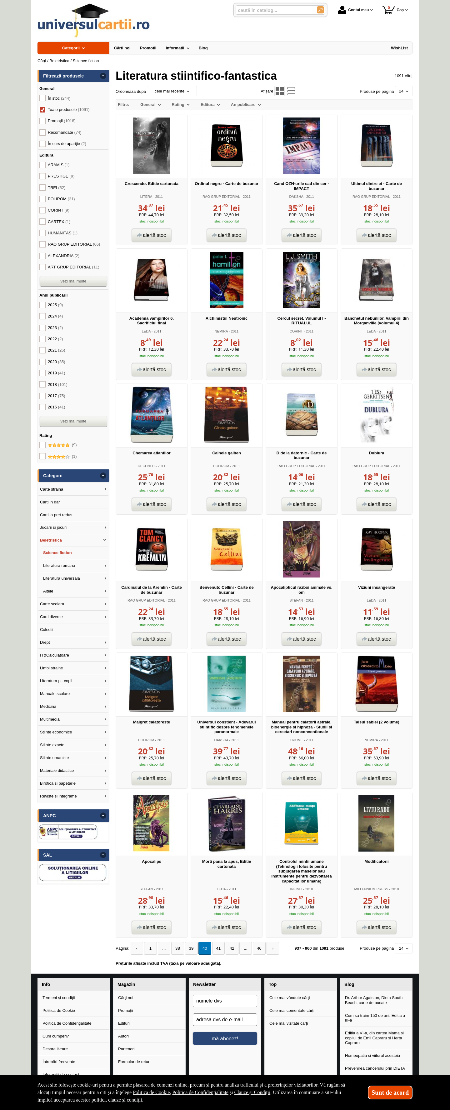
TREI (56, 187)
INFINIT (296, 889)
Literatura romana (59, 565)
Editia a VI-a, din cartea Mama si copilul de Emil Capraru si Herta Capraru (374, 1038)
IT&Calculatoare (54, 655)
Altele (48, 591)
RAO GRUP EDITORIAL (221, 196)
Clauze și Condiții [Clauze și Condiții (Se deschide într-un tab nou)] (252, 1092)
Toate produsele (69, 109)
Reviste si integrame (58, 796)
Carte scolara (52, 604)
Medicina (48, 706)
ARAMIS (58, 164)
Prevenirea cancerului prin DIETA (375, 1068)
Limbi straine (51, 668)
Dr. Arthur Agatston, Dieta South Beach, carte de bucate (373, 1000)
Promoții (125, 1010)
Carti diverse (51, 616)
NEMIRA (221, 331)
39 (189, 948)
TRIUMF (296, 740)
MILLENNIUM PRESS (371, 889)
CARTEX (59, 221)
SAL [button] (47, 855)
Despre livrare (55, 1049)
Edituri (124, 1023)
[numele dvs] (225, 1001)
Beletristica (51, 540)
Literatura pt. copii (56, 680)
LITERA (146, 196)
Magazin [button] (126, 984)
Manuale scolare (55, 693)
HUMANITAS (63, 233)
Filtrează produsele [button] (63, 75)
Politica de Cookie (58, 1010)
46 (254, 948)
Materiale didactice (57, 770)
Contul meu (353, 10)
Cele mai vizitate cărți (288, 1023)
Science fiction (57, 552)
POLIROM (221, 466)
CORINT (296, 331)
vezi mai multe (73, 281)
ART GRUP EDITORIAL (73, 267)
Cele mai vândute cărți (289, 997)
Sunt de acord (390, 1092)
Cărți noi (125, 997)
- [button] (103, 76)
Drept (45, 642)
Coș (393, 10)
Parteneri (126, 1049)
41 (215, 948)
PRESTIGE (61, 176)
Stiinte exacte (52, 744)
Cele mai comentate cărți (291, 1010)
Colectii (46, 629)
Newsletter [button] (204, 984)
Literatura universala (61, 578)
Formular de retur (133, 1061)
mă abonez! (225, 1038)
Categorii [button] (52, 475)
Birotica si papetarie (58, 783)
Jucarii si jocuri (53, 527)
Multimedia (50, 719)
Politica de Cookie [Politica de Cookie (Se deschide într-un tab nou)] (151, 1092)
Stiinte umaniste (54, 757)
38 (176, 948)
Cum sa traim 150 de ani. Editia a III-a (375, 1017)
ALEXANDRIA (63, 255)
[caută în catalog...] (273, 10)
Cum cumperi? (55, 1036)
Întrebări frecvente (58, 1061)
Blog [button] (349, 984)
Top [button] (273, 984)
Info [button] (46, 984)
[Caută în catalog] (320, 9)
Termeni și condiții (58, 997)
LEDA (146, 331)
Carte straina (51, 489)
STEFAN (296, 600)
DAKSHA (296, 196)
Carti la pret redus (56, 514)
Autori (123, 1036)
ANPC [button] (49, 815)
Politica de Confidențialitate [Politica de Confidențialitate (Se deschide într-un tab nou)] (200, 1092)
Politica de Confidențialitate (67, 1023)
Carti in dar (50, 502)
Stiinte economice (56, 732)
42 (228, 948)
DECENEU (146, 466)
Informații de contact (60, 1074)
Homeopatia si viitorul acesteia (372, 1055)
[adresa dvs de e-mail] (225, 1019)
